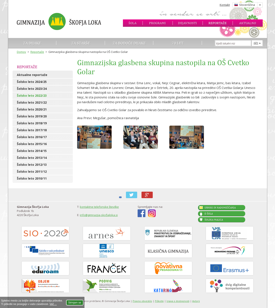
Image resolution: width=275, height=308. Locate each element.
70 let (178, 43)
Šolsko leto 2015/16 (32, 144)
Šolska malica (214, 219)
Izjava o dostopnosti (178, 301)
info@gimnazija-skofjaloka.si (99, 215)
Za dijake (32, 43)
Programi (157, 23)
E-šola (209, 213)
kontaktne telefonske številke (99, 207)
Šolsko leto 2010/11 (32, 178)
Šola (133, 23)
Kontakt (225, 5)
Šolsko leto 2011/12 (32, 171)
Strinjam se (74, 302)
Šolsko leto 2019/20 (32, 116)
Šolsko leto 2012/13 (32, 165)
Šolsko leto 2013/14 (32, 158)
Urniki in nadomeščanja (220, 207)
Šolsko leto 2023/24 (32, 89)
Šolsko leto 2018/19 (32, 123)
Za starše (81, 43)
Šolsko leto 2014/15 (32, 151)
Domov (21, 52)
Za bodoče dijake (129, 43)
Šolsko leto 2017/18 (32, 130)
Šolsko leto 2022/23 (32, 95)
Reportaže (217, 23)
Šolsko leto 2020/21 (32, 109)
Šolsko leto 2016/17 (32, 137)
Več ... (53, 304)
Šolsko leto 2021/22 (32, 102)
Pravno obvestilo (142, 301)
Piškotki (159, 301)
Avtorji (196, 301)
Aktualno (247, 23)
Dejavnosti (187, 23)
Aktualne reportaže (32, 75)
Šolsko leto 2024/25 (32, 82)
